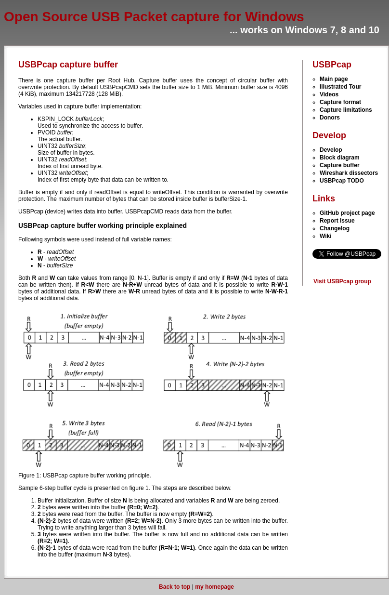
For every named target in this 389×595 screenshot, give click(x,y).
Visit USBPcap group (342, 281)
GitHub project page (347, 213)
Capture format (340, 102)
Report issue (337, 220)
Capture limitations (346, 109)
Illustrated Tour (340, 86)
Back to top (174, 586)
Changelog (335, 228)
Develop (331, 149)
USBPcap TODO (342, 180)
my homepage (214, 586)
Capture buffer (340, 165)
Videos (329, 94)
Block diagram (340, 157)
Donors (330, 117)
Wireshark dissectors (349, 173)
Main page (334, 79)
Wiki (326, 236)
